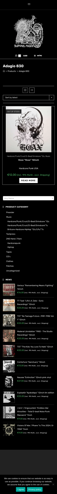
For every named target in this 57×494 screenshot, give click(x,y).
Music (47, 156)
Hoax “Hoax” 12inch (28, 160)
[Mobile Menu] (38, 56)
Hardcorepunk (14, 243)
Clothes (9, 261)
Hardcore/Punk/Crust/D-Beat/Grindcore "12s (26, 156)
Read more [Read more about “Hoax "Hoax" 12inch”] (28, 180)
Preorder (10, 212)
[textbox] (28, 198)
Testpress (10, 234)
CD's (8, 256)
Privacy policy (34, 489)
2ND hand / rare (14, 239)
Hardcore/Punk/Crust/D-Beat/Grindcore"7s (27, 225)
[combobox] (28, 198)
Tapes (9, 252)
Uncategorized (13, 271)
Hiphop (10, 247)
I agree (20, 489)
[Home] (4, 71)
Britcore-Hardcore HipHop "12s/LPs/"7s (25, 229)
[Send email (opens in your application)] (28, 4)
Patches (10, 266)
